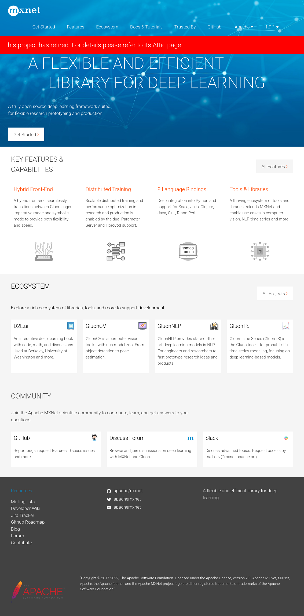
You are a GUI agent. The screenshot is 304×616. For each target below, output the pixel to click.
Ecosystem (107, 27)
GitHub (215, 27)
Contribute (21, 542)
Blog (15, 529)
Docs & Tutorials (146, 27)
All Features (275, 166)
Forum (17, 535)
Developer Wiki (25, 508)
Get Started (43, 27)
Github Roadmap (28, 522)
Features (75, 27)
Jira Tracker (22, 515)
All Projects (275, 293)
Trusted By (185, 27)
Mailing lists (23, 501)
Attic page (167, 45)
